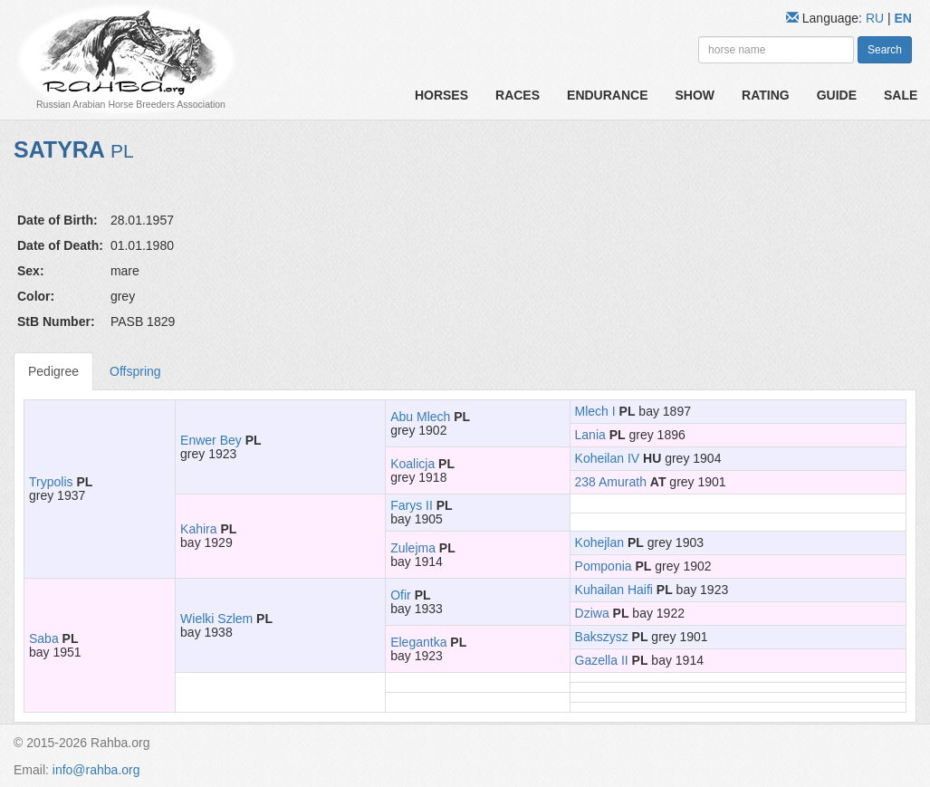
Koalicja (412, 463)
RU (876, 18)
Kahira (198, 529)
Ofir (400, 595)
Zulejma (413, 548)
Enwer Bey (211, 440)
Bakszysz (601, 636)
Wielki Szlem (216, 618)
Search (885, 49)
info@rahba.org (96, 770)
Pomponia (603, 566)
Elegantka (418, 642)
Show (695, 95)
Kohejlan (600, 542)
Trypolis (51, 482)
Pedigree (53, 371)
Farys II (411, 505)
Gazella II (601, 660)
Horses (441, 95)
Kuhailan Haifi (614, 589)
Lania (590, 434)
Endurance (607, 95)
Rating (766, 95)
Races (517, 95)
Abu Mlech (420, 416)
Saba (44, 638)
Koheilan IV (607, 458)
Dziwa (592, 613)
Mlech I (595, 411)
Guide (837, 95)
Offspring (135, 371)
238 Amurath (611, 482)
